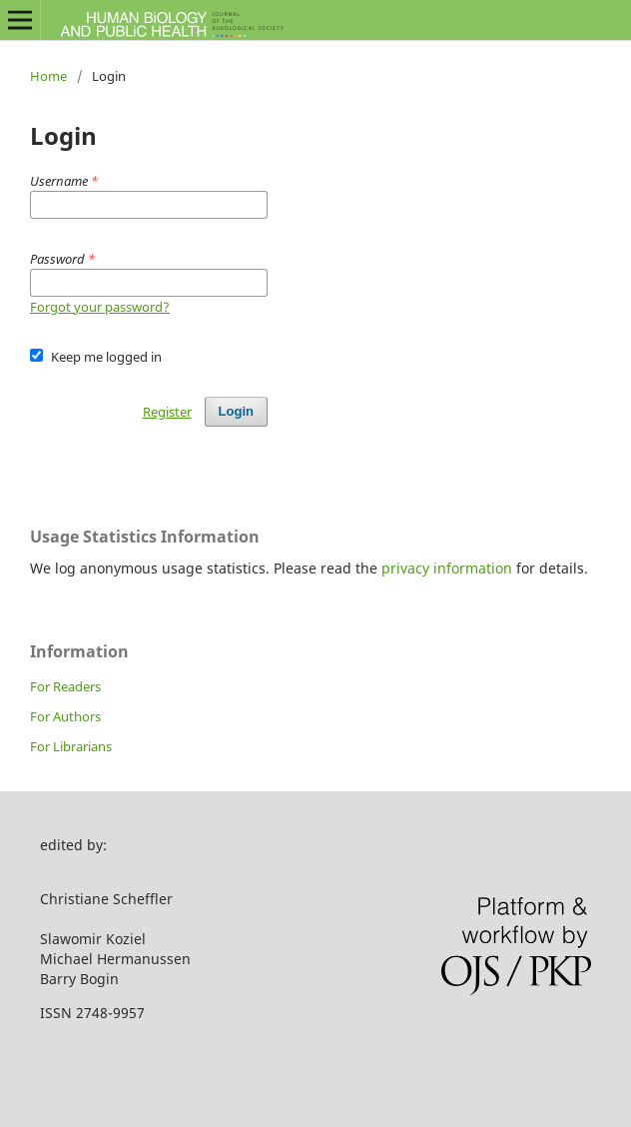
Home (48, 76)
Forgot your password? (100, 307)
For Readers (65, 686)
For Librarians (71, 746)
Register (167, 412)
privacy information (446, 568)
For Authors (65, 716)
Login (236, 411)
